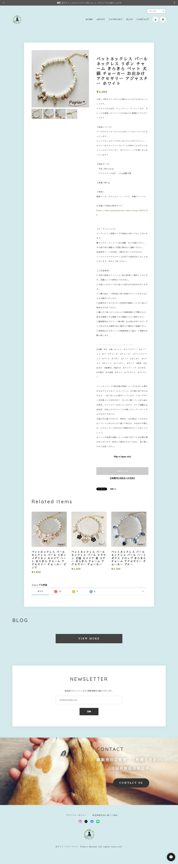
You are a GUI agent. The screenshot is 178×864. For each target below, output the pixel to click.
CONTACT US (131, 783)
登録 (89, 711)
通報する (113, 489)
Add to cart (122, 471)
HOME (89, 19)
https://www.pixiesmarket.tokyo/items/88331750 (122, 213)
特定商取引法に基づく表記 (105, 815)
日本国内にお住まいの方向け (122, 478)
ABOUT (101, 19)
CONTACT (143, 19)
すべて (40, 591)
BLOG (129, 19)
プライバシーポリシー (76, 815)
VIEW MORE (88, 639)
